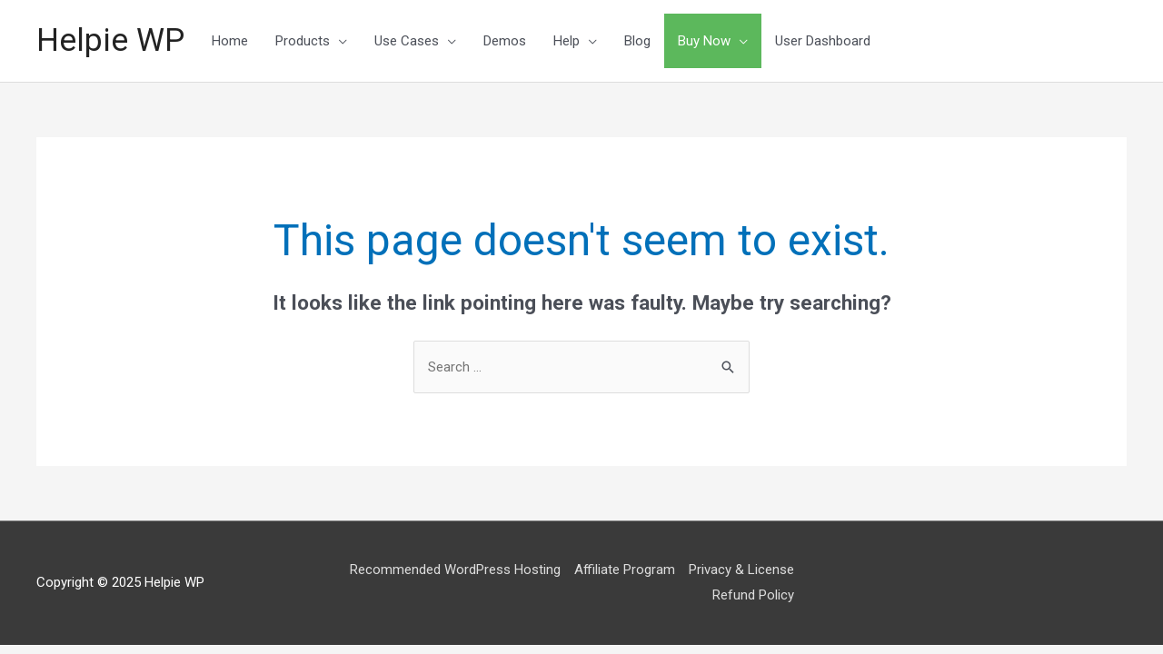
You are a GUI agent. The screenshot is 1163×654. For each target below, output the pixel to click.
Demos (504, 41)
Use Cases (406, 41)
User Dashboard (822, 41)
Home (230, 41)
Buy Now (704, 41)
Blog (637, 41)
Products (302, 41)
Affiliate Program (624, 569)
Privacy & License (741, 569)
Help (566, 41)
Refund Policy (753, 595)
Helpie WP (110, 40)
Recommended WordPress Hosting (455, 569)
